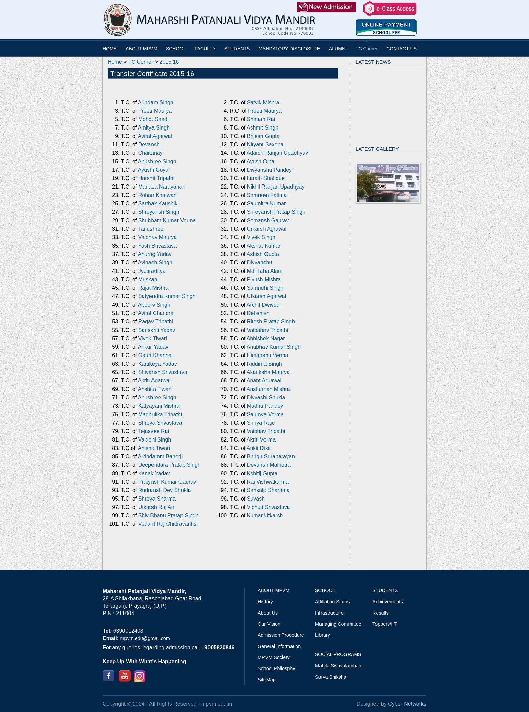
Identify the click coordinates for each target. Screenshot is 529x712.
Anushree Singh (157, 161)
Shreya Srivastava (160, 423)
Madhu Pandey (264, 406)
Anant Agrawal (263, 380)
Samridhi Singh (265, 288)
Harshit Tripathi (156, 178)
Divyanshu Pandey (269, 170)
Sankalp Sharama (268, 490)
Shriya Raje (261, 423)
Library (322, 635)
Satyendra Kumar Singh (167, 296)
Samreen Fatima (267, 195)
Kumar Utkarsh (265, 515)
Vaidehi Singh (154, 440)
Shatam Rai (261, 119)
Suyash (256, 499)
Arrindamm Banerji (160, 456)
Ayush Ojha (260, 161)
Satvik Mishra (263, 102)
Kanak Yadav (154, 473)
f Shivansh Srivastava (161, 372)
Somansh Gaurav (268, 220)
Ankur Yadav (153, 347)
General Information (279, 646)
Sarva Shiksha (330, 677)
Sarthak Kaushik (157, 203)
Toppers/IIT (384, 624)
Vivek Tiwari (152, 338)
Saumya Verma (265, 414)
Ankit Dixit (259, 448)
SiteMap (267, 679)
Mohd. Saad (152, 119)
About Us (268, 613)
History (265, 601)
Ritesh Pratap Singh (270, 321)
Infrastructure (329, 613)
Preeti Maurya (155, 111)
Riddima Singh (264, 364)
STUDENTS (237, 48)
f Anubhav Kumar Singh (272, 347)
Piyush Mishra (263, 279)
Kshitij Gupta (262, 473)
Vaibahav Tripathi (267, 330)
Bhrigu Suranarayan (270, 456)
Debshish (258, 313)
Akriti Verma (261, 440)
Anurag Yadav (155, 254)
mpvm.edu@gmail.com (145, 638)
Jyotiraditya (152, 271)
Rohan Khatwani (158, 195)
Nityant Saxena (265, 144)
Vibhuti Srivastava (268, 507)
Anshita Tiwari (154, 389)
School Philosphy (276, 668)
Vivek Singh (261, 237)
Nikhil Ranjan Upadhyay (276, 187)
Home (115, 62)
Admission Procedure (281, 635)
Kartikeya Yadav (157, 364)
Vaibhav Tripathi (266, 431)
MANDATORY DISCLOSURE (289, 48)
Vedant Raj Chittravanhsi (168, 524)
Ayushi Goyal (154, 170)
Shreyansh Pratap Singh (276, 212)
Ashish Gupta (263, 254)
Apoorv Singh (154, 305)
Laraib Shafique (266, 178)
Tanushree (150, 229)
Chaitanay (150, 153)
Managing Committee (338, 624)
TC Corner (367, 48)
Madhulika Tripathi (160, 414)
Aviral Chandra (156, 313)
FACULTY (205, 48)
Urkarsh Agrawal (266, 229)
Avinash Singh (155, 262)
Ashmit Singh (262, 128)
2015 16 (169, 62)
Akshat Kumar (263, 246)
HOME (110, 48)
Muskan (147, 279)
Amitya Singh (154, 128)
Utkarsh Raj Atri (157, 507)
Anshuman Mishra (268, 389)
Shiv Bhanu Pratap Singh (168, 515)
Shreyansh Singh (158, 212)
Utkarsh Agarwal (266, 296)
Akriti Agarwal (153, 380)
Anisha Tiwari (154, 448)
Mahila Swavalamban (338, 665)
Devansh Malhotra (269, 465)
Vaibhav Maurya (157, 237)
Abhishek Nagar (266, 338)
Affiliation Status (332, 601)
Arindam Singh (155, 102)
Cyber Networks (407, 704)
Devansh (149, 144)
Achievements (387, 601)
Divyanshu (259, 262)
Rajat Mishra (152, 288)
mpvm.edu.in (216, 704)
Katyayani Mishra (159, 406)
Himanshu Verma (266, 355)
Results (380, 613)
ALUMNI (338, 48)
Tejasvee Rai (153, 431)
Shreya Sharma (157, 499)
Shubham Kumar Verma (167, 220)
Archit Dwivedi (264, 305)
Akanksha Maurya (267, 372)
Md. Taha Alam (263, 271)
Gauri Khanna (154, 355)
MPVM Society (273, 657)
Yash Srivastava (157, 246)
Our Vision (269, 624)
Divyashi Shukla (265, 397)
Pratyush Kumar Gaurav (167, 482)
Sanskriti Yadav (156, 330)
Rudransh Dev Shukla (164, 490)
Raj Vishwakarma (268, 482)
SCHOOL (176, 48)
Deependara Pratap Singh (168, 465)
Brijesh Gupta (263, 136)
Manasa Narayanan (162, 187)
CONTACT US (401, 48)
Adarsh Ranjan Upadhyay (277, 153)
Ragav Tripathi (155, 321)
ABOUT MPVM (141, 48)
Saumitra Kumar (266, 203)
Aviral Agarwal (155, 136)
